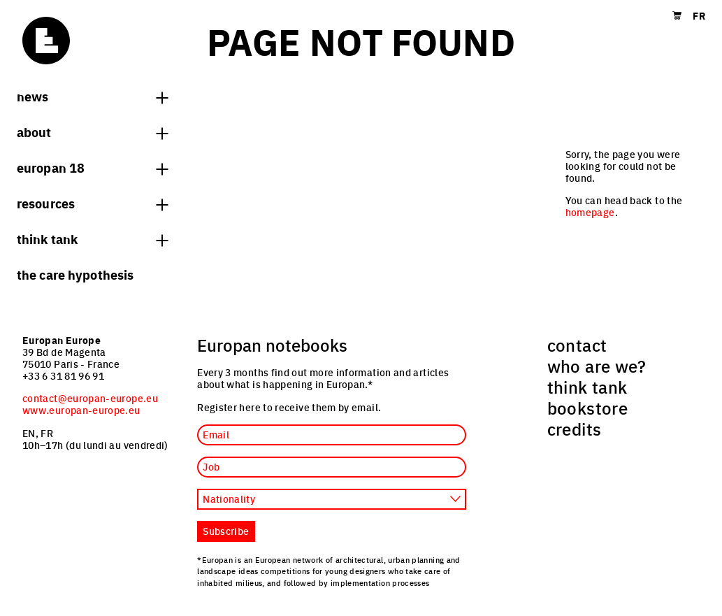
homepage (590, 212)
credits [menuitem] (574, 428)
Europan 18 (92, 167)
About (92, 131)
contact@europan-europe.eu (90, 398)
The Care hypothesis (75, 274)
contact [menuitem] (577, 345)
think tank (92, 238)
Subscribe (226, 531)
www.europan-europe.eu (81, 410)
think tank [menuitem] (587, 387)
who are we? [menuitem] (597, 366)
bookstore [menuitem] (587, 408)
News (92, 96)
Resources (92, 203)
